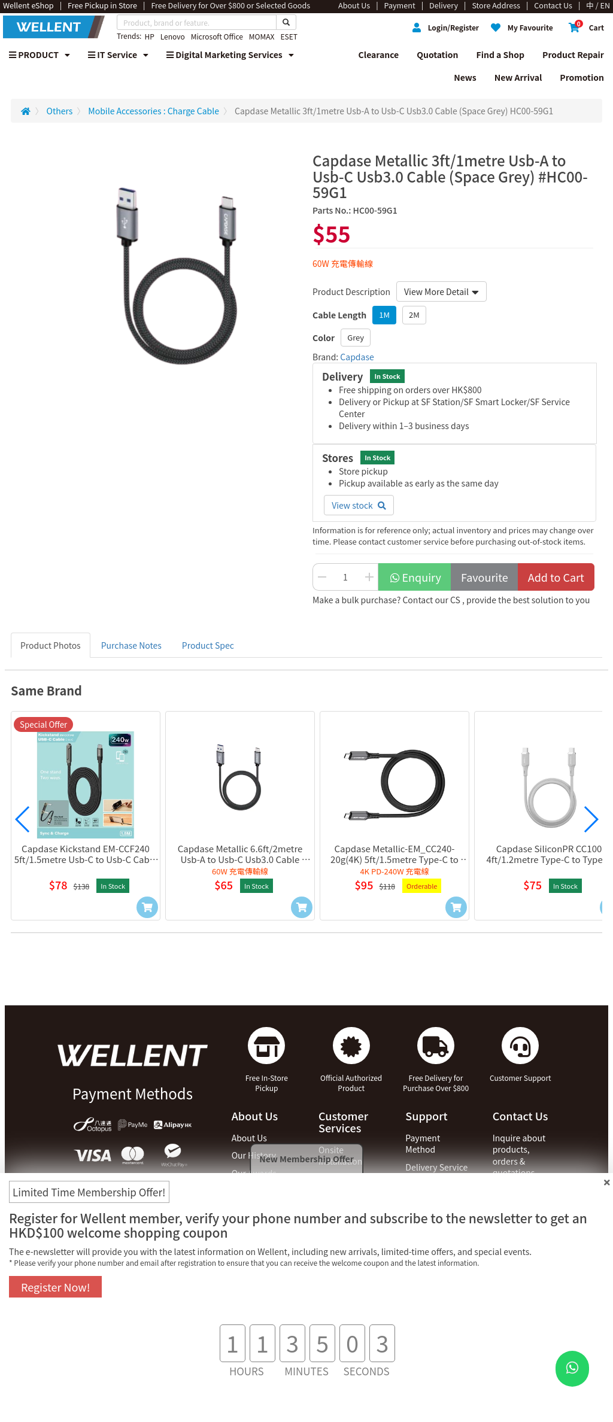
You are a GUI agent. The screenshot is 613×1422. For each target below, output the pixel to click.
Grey (355, 337)
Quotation (437, 54)
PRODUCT (39, 54)
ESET (288, 36)
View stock (359, 505)
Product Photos (50, 645)
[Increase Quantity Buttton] (369, 577)
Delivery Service (436, 1167)
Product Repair (573, 54)
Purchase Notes (131, 645)
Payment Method (422, 1144)
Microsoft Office (217, 36)
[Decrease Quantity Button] (321, 577)
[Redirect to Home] (25, 111)
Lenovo (172, 36)
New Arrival (518, 77)
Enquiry (415, 577)
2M (414, 314)
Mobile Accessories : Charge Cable (153, 111)
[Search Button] (286, 22)
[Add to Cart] (147, 907)
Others (60, 111)
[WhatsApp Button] (572, 1369)
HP (149, 36)
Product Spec (208, 645)
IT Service (118, 54)
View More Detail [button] (441, 291)
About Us (249, 1138)
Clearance (379, 54)
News (465, 77)
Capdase (357, 357)
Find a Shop (501, 54)
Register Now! (55, 1287)
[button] (23, 819)
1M (384, 314)
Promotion (582, 77)
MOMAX (262, 36)
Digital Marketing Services (230, 54)
